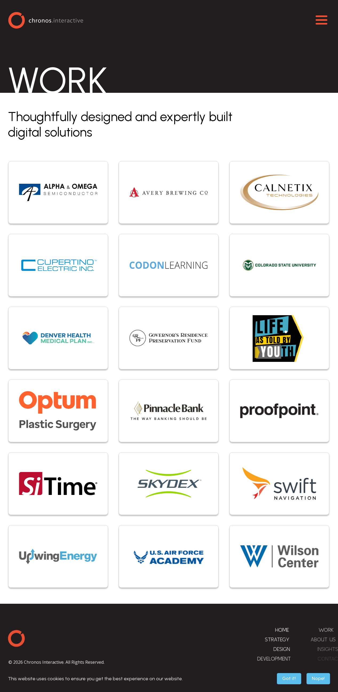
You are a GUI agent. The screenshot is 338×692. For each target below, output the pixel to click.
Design (286, 649)
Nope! (318, 678)
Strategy (280, 639)
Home (284, 630)
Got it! (289, 678)
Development (280, 658)
